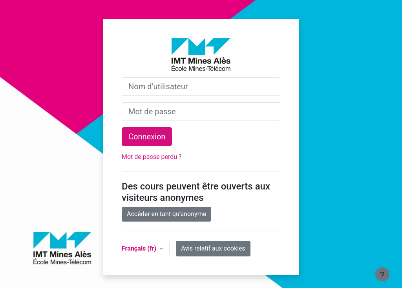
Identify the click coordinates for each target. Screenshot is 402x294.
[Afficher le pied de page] (382, 274)
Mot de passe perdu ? (152, 157)
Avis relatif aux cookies (213, 248)
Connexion (146, 136)
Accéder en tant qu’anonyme (166, 214)
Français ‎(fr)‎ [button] (140, 248)
